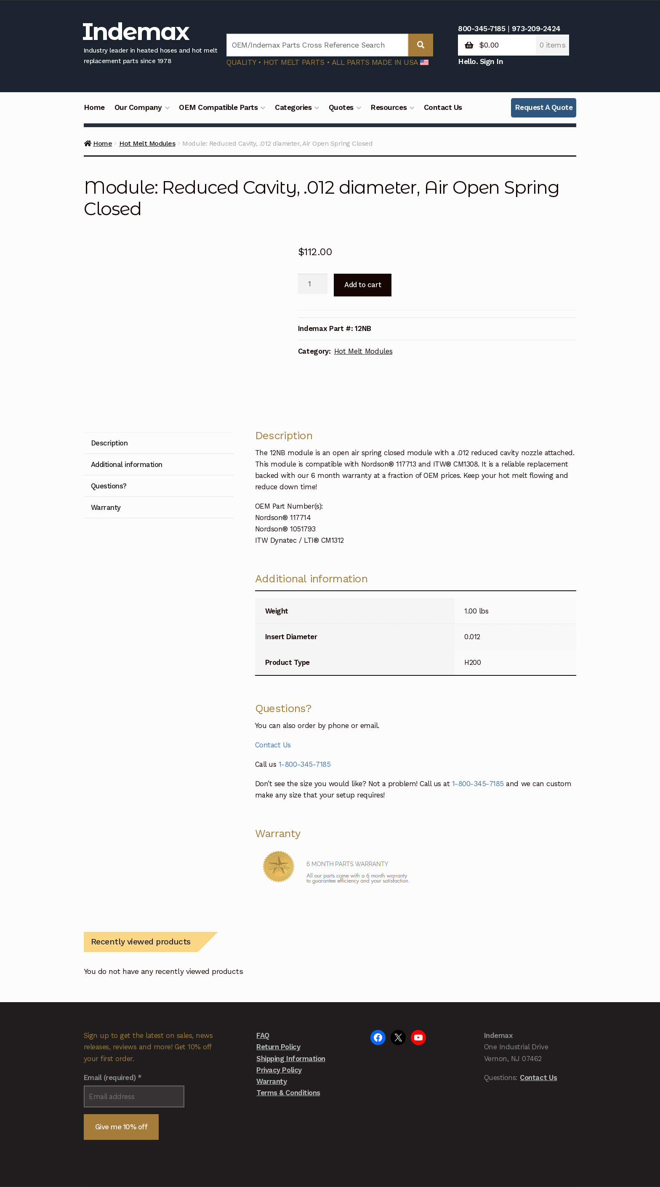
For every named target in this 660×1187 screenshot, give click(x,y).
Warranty (271, 1021)
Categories (293, 107)
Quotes (341, 107)
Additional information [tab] (126, 404)
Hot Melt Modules (147, 143)
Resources (388, 107)
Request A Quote (544, 107)
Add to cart (362, 284)
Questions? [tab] (109, 426)
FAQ (262, 975)
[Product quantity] (313, 284)
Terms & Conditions (288, 1033)
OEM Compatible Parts (218, 107)
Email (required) (113, 1018)
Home (94, 107)
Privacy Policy (278, 1010)
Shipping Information (290, 998)
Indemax (135, 31)
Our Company (138, 107)
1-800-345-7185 (304, 704)
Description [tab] (109, 383)
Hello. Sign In (480, 61)
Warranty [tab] (106, 447)
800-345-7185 (481, 28)
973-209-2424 (536, 28)
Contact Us (443, 107)
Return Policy (278, 987)
